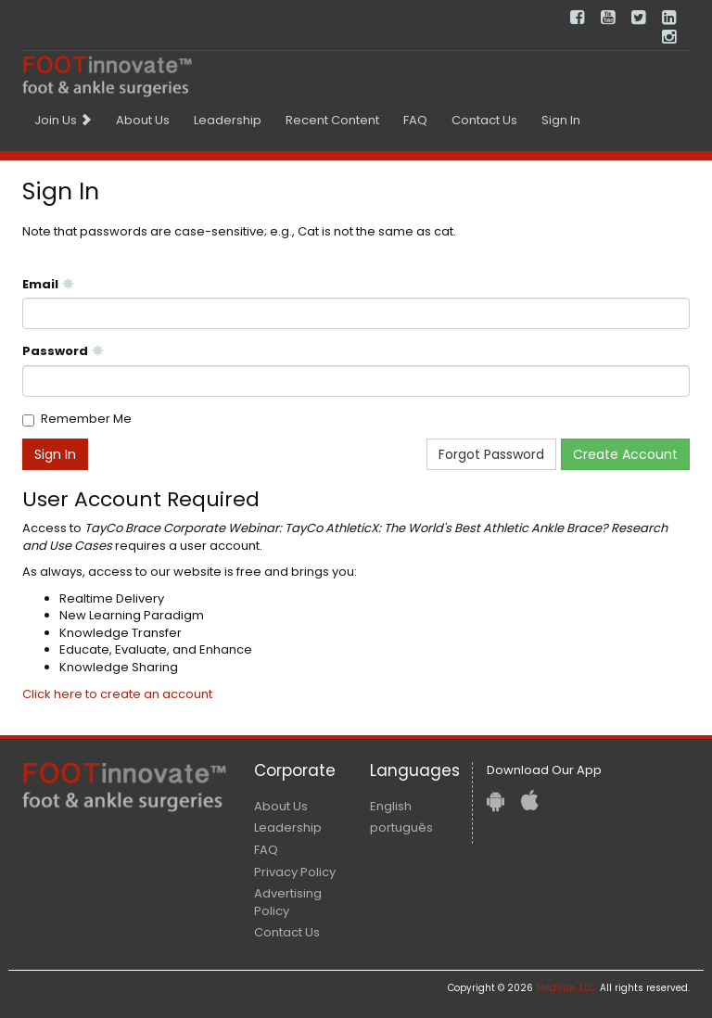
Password (63, 351)
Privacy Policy (295, 872)
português (401, 827)
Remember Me (86, 419)
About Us (143, 120)
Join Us (63, 120)
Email (48, 284)
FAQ (415, 120)
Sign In (560, 120)
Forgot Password (491, 454)
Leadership (227, 120)
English (391, 806)
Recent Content (332, 120)
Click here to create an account (117, 694)
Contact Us (484, 120)
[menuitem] (63, 120)
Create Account (625, 454)
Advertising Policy (288, 902)
